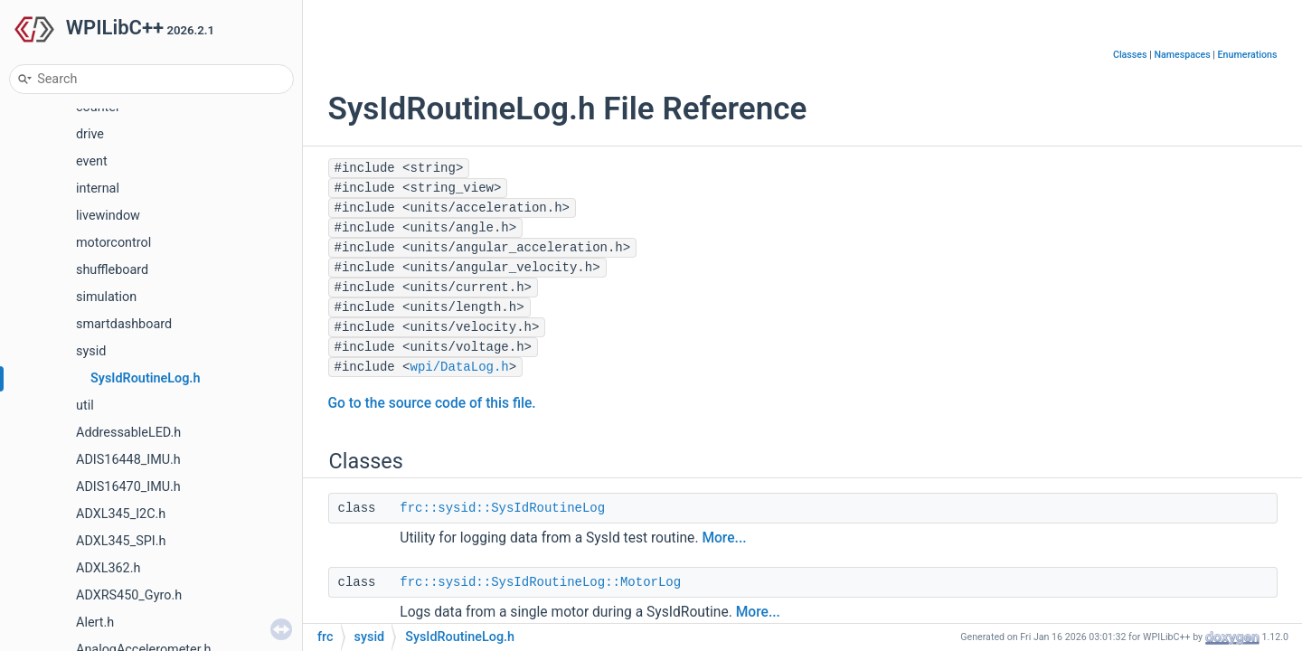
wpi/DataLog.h (459, 367)
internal (97, 188)
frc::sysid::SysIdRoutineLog (502, 508)
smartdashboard (124, 324)
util (85, 405)
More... (724, 538)
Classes (1130, 55)
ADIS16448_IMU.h (128, 459)
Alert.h (95, 622)
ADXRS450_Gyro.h (129, 595)
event (92, 161)
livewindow (108, 215)
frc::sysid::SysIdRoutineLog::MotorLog (540, 582)
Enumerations (1248, 55)
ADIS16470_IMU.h (128, 487)
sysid (91, 351)
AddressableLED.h (128, 432)
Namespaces (1182, 55)
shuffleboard (112, 270)
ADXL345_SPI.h (120, 541)
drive (90, 134)
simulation (106, 297)
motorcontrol (113, 242)
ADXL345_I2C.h (120, 514)
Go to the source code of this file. (432, 403)
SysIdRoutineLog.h (145, 378)
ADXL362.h (108, 568)
